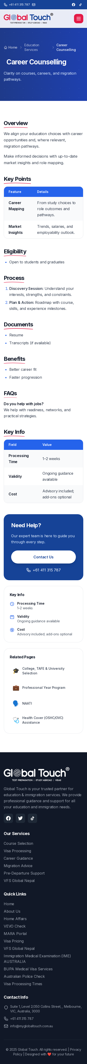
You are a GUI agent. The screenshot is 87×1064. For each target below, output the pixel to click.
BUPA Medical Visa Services (28, 969)
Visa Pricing (14, 941)
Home (10, 47)
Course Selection (18, 843)
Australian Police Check (24, 976)
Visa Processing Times (23, 983)
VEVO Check (15, 926)
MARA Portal (15, 933)
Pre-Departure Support (24, 873)
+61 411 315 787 (43, 570)
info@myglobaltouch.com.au (31, 1026)
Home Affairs (15, 918)
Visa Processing (17, 851)
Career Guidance (18, 858)
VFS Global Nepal (19, 880)
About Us (12, 911)
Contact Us (43, 557)
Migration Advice (18, 865)
